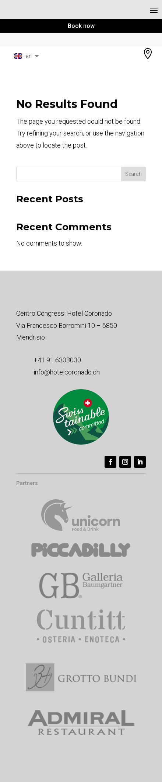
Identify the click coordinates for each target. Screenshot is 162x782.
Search (133, 174)
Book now (81, 25)
